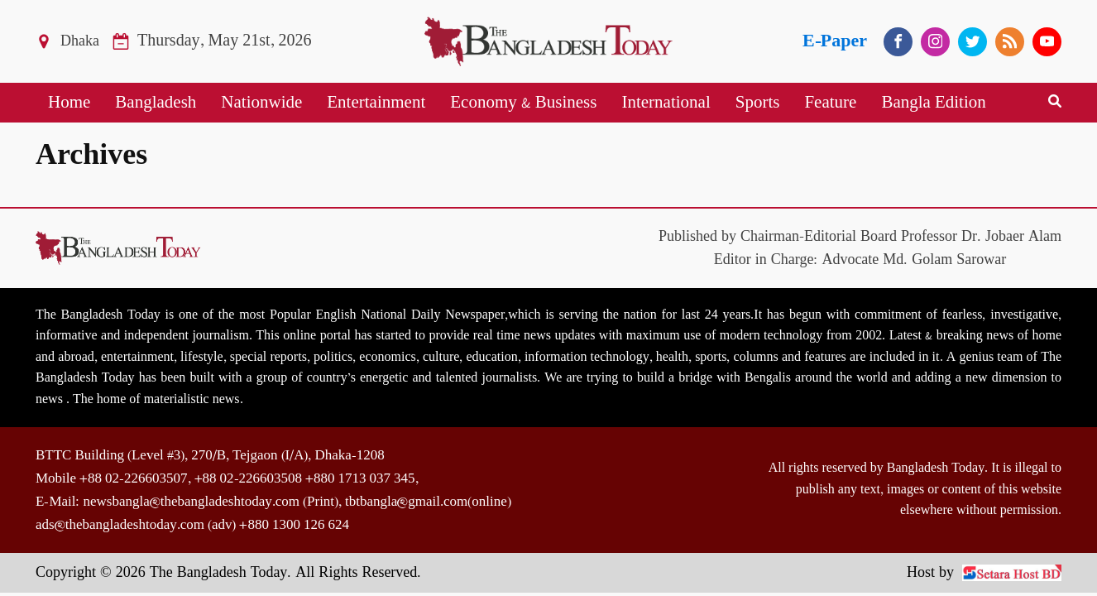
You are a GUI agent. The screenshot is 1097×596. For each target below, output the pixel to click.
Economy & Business (523, 103)
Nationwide (261, 103)
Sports (757, 103)
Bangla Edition (933, 103)
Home (69, 103)
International (665, 103)
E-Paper (834, 41)
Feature (830, 103)
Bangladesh (155, 103)
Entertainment (376, 103)
